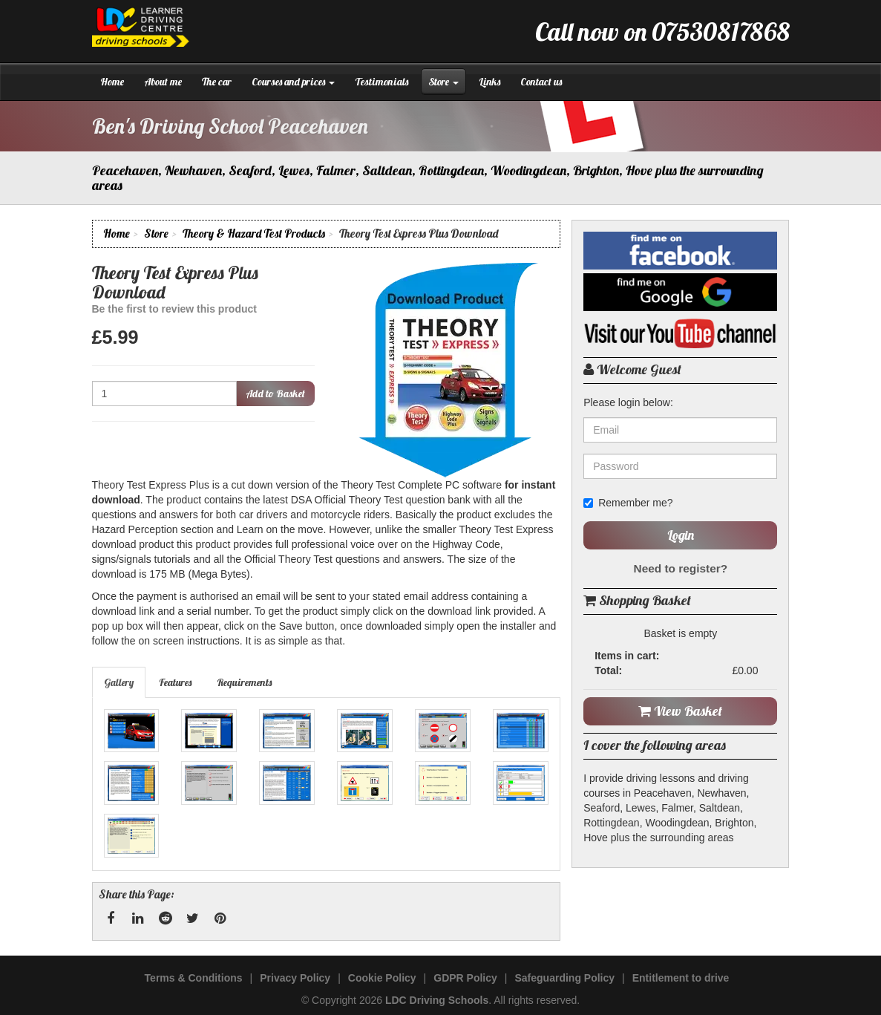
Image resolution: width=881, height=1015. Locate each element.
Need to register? (681, 568)
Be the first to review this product (174, 309)
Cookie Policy (382, 978)
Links (489, 81)
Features (175, 682)
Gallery (119, 682)
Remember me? (627, 503)
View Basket (680, 710)
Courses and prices (293, 81)
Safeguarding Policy (564, 978)
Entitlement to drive (681, 978)
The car (217, 81)
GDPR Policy (465, 978)
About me (163, 81)
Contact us (541, 81)
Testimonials (381, 81)
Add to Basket (275, 393)
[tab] (119, 682)
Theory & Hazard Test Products (254, 233)
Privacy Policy (295, 978)
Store (443, 81)
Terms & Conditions (194, 978)
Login (680, 535)
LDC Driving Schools (436, 1000)
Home (112, 81)
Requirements (244, 682)
